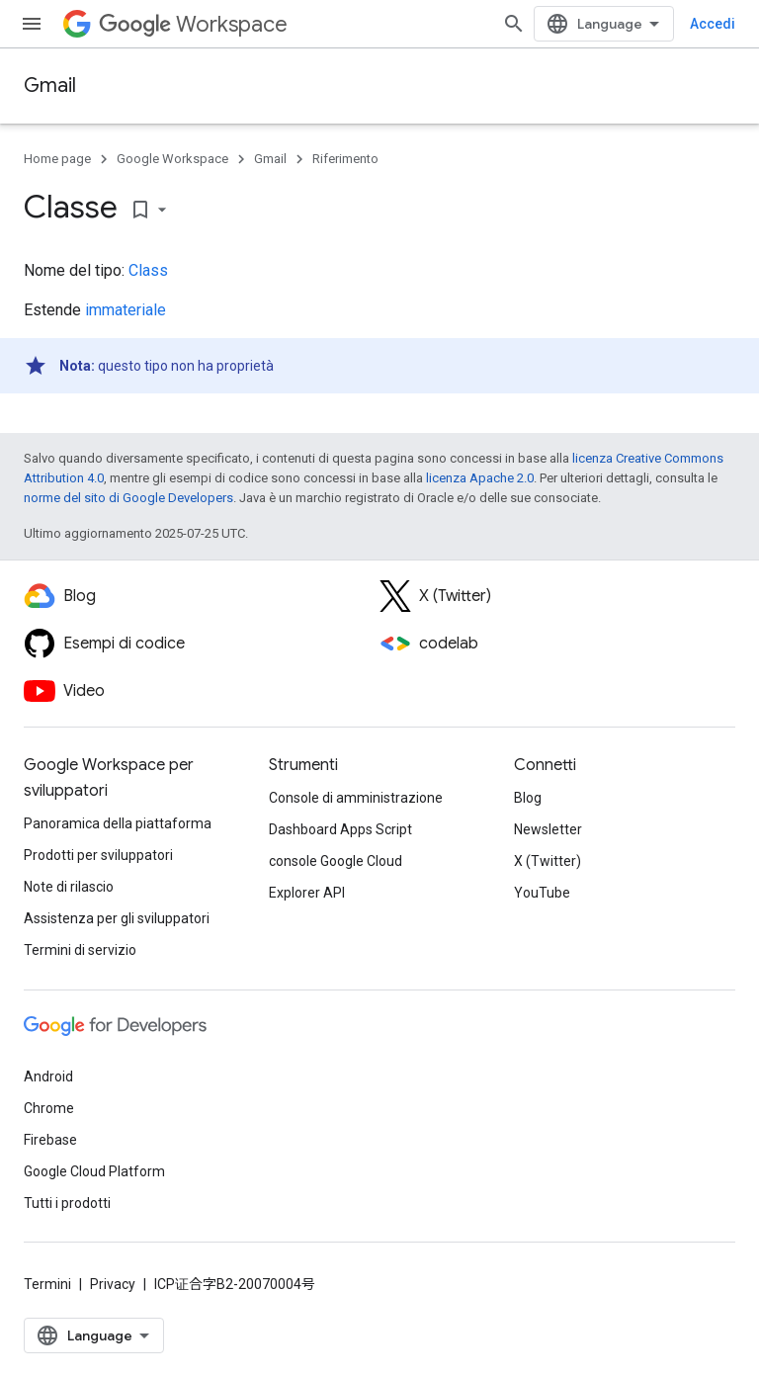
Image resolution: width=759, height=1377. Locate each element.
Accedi (712, 24)
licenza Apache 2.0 (480, 478)
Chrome (49, 1108)
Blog (528, 798)
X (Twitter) (547, 861)
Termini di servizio (80, 950)
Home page (57, 158)
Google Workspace (172, 158)
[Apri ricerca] (514, 24)
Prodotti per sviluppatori (98, 855)
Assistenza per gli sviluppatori (117, 918)
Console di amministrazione (356, 798)
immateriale (125, 310)
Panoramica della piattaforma (117, 823)
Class (148, 270)
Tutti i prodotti (67, 1203)
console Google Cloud (335, 861)
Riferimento (345, 158)
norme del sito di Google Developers (128, 497)
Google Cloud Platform (94, 1171)
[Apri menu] (31, 23)
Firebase (50, 1140)
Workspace (193, 24)
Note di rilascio (69, 887)
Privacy (112, 1284)
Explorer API (307, 893)
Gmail (50, 85)
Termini (47, 1284)
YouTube (542, 893)
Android (48, 1076)
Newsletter (548, 829)
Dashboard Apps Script (340, 829)
